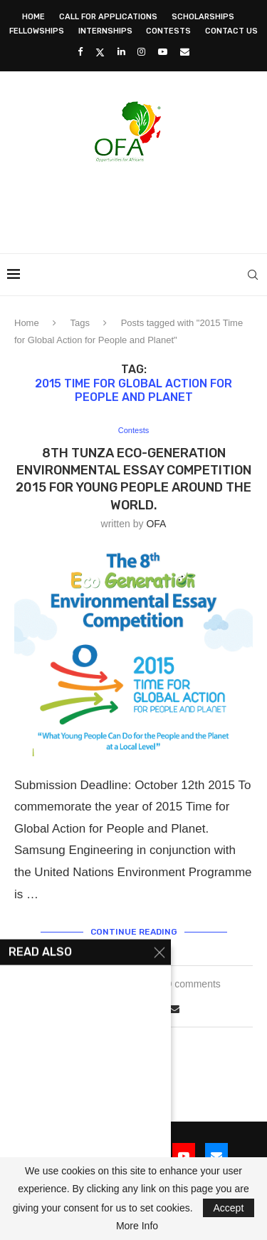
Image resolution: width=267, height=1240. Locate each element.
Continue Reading (133, 932)
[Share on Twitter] (126, 1008)
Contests (168, 31)
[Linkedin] (121, 51)
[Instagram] (141, 51)
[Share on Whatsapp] (158, 1009)
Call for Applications (108, 16)
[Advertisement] (137, 203)
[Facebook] (80, 51)
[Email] (184, 51)
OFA (156, 523)
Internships (105, 31)
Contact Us (231, 31)
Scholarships (203, 16)
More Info (137, 1226)
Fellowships (36, 31)
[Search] (253, 274)
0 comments (194, 984)
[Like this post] (93, 1009)
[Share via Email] (174, 1009)
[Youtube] (162, 51)
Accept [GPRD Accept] (229, 1208)
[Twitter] (100, 52)
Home (33, 16)
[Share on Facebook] (111, 1009)
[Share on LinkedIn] (142, 1009)
